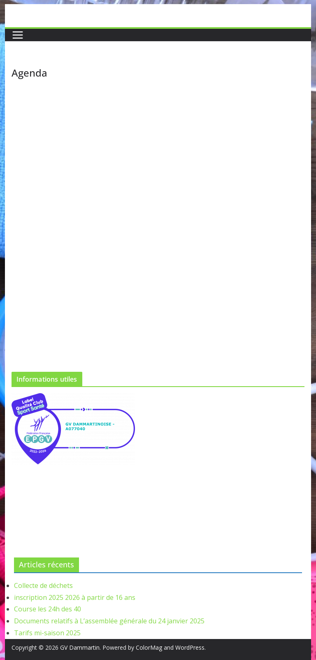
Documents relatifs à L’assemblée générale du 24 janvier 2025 (109, 620)
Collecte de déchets (43, 585)
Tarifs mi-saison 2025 (47, 632)
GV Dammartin (80, 647)
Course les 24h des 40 (47, 608)
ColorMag (149, 647)
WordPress (189, 647)
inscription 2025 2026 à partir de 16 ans (74, 597)
